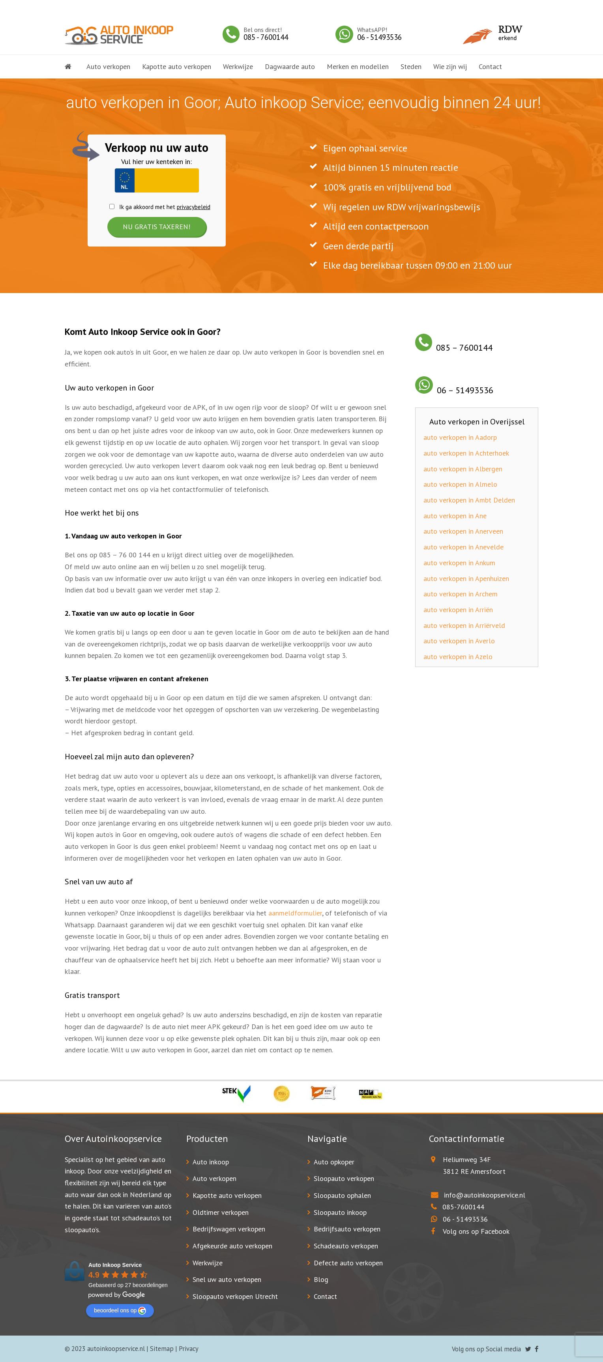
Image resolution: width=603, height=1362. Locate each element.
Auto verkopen (214, 1178)
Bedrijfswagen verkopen (229, 1228)
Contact (325, 1296)
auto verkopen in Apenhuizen (466, 578)
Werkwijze (208, 1262)
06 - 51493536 (465, 1219)
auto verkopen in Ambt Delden (469, 499)
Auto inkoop (211, 1161)
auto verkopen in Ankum (459, 562)
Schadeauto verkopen (346, 1245)
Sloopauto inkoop (340, 1212)
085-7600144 (463, 1206)
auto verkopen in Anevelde (463, 546)
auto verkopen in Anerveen (463, 531)
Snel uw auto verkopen (227, 1279)
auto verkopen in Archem (460, 593)
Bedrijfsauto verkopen (347, 1228)
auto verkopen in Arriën (458, 609)
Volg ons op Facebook (470, 1231)
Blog (321, 1279)
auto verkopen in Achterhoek (466, 453)
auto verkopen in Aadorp (460, 437)
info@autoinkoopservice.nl (484, 1194)
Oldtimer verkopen (221, 1212)
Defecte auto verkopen (348, 1262)
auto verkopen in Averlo (459, 640)
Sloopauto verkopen (344, 1178)
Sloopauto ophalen (342, 1195)
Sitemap (162, 1348)
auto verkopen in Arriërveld (464, 625)
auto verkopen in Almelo (460, 484)
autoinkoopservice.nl (116, 1348)
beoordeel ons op (120, 1311)
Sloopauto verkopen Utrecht (235, 1296)
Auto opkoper (334, 1161)
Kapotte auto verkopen (227, 1195)
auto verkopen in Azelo (458, 656)
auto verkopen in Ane (455, 515)
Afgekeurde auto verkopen (232, 1245)
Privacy (189, 1348)
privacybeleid (193, 207)
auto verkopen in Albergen (462, 468)
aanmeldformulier (295, 912)
